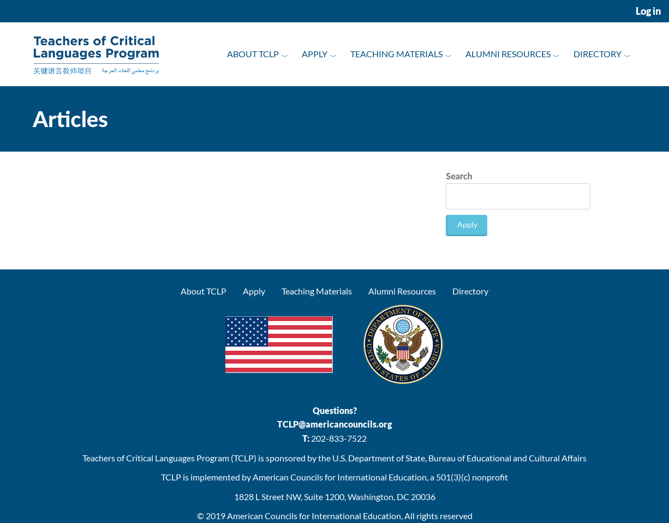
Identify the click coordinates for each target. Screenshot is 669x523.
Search (459, 176)
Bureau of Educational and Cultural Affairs (507, 458)
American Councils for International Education (314, 515)
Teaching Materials (396, 54)
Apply (314, 54)
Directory (598, 54)
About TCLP (253, 54)
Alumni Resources (508, 54)
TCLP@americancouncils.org (334, 424)
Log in (648, 11)
